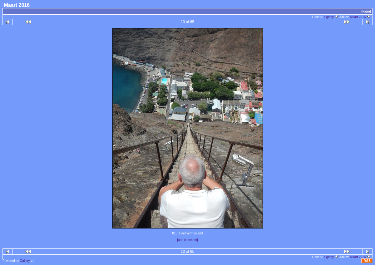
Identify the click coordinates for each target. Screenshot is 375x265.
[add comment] (187, 240)
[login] (366, 11)
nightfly (331, 17)
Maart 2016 (360, 17)
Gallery (25, 261)
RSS (367, 261)
